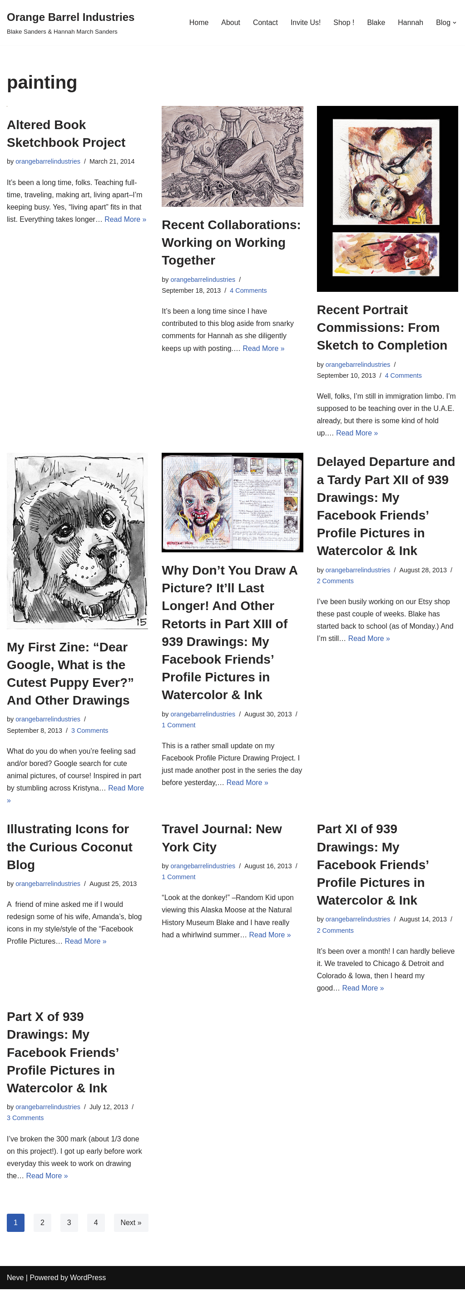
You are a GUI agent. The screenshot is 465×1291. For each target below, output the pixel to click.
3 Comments (90, 731)
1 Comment (178, 725)
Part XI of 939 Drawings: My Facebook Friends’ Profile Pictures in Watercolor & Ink (373, 865)
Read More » (126, 219)
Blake (376, 22)
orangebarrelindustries (47, 161)
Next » (131, 1224)
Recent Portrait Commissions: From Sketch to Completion (382, 327)
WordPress (88, 1279)
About (230, 22)
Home (198, 22)
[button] (454, 23)
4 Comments (248, 290)
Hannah (410, 22)
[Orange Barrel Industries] (70, 22)
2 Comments (335, 581)
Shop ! (343, 22)
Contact (264, 22)
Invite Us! (305, 22)
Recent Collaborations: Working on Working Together (231, 242)
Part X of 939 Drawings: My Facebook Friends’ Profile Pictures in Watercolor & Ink (63, 1053)
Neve (15, 1279)
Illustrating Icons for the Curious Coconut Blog (70, 847)
